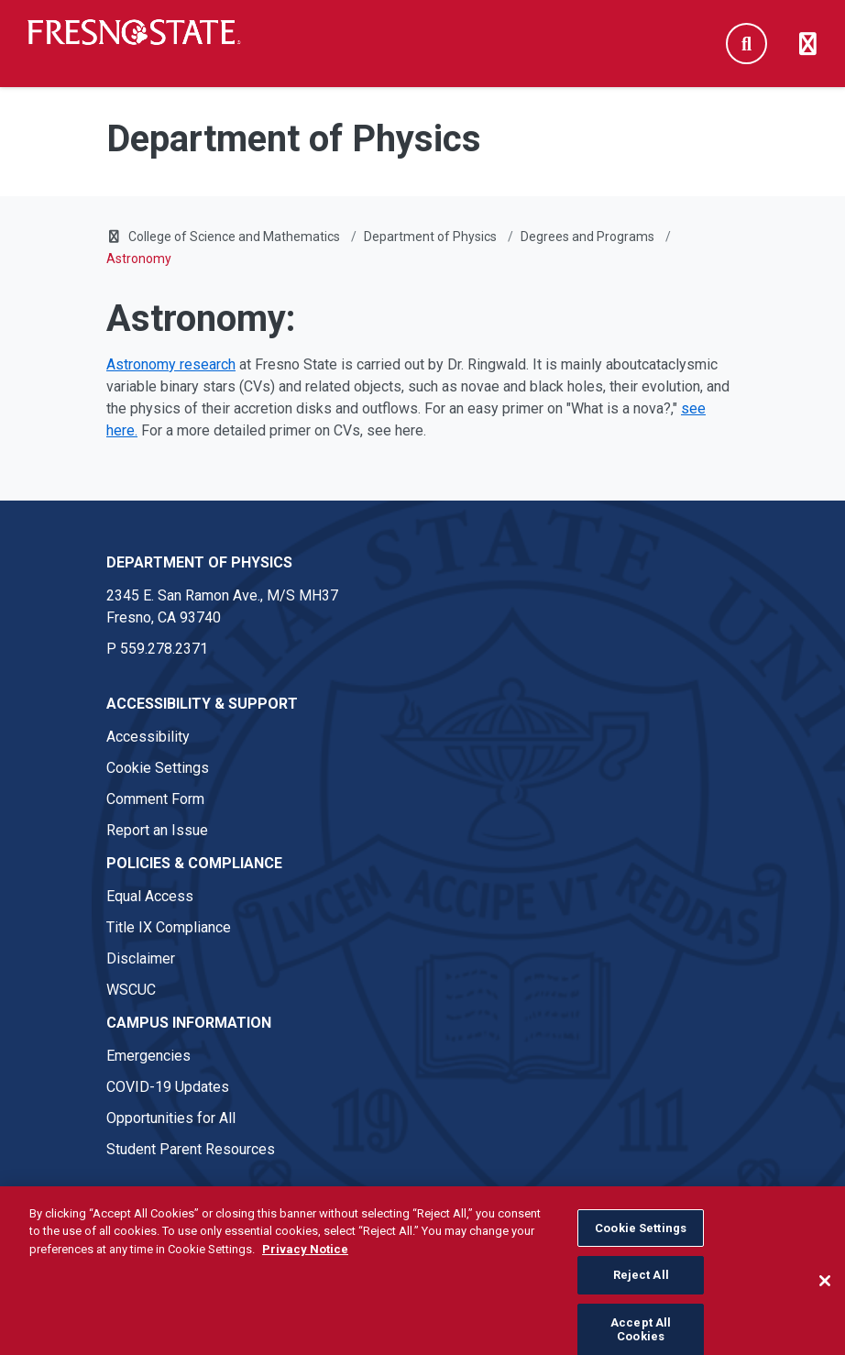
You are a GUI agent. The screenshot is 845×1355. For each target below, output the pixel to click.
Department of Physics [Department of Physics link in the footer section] (199, 562)
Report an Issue (157, 830)
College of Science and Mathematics (234, 236)
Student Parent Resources (190, 1149)
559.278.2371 (164, 648)
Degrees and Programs (587, 236)
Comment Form (155, 799)
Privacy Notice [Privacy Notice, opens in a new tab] (305, 1265)
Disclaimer (140, 958)
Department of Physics (430, 236)
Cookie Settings (157, 768)
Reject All (641, 1291)
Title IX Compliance (168, 927)
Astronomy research (171, 364)
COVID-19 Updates (167, 1087)
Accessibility (148, 736)
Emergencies (148, 1055)
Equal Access (149, 896)
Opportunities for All (171, 1118)
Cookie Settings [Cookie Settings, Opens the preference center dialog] (640, 1243)
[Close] (825, 1296)
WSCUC (131, 989)
